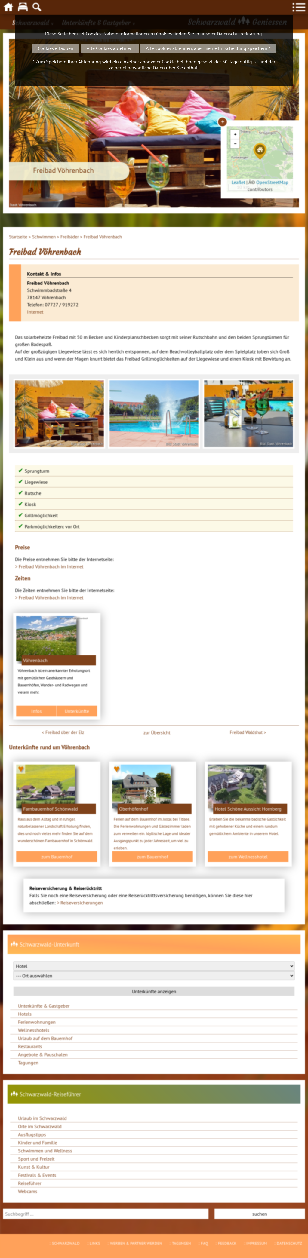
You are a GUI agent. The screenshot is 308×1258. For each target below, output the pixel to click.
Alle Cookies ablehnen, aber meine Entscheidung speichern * (208, 48)
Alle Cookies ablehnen (110, 48)
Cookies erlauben (55, 48)
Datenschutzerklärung (239, 34)
